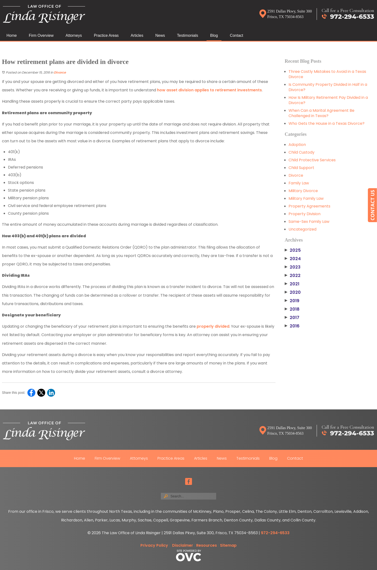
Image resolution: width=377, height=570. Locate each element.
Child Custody (301, 152)
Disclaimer (182, 545)
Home (11, 35)
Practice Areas (106, 35)
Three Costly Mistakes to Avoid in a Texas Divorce (327, 74)
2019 (292, 300)
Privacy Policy (154, 545)
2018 (292, 309)
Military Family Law (306, 198)
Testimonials (187, 35)
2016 (292, 326)
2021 (292, 284)
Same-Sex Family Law (309, 221)
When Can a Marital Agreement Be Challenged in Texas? (321, 113)
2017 (292, 317)
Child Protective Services (312, 160)
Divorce (60, 72)
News (160, 35)
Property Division (304, 214)
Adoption (297, 144)
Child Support (301, 167)
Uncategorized (302, 229)
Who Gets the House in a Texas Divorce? (326, 123)
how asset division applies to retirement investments (209, 90)
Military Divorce (303, 191)
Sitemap (228, 545)
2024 (293, 258)
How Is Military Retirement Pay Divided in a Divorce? (328, 100)
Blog (214, 35)
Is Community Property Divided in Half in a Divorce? (328, 87)
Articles (137, 35)
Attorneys (74, 35)
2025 (293, 250)
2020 (293, 292)
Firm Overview (41, 35)
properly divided (213, 326)
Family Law (299, 183)
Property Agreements (309, 206)
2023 (293, 267)
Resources (206, 545)
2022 (293, 275)
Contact (236, 35)
